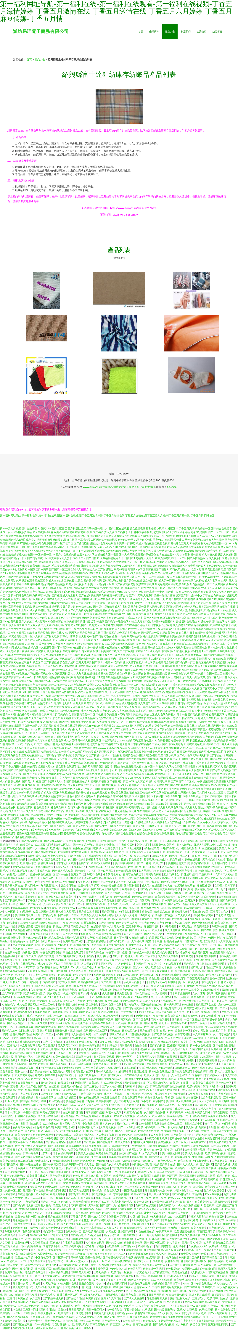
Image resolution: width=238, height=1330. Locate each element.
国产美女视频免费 (10, 1201)
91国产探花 (168, 848)
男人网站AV (32, 885)
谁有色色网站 (53, 1320)
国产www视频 (137, 729)
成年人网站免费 (90, 710)
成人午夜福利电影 (40, 870)
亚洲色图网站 (149, 777)
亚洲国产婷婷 (126, 1231)
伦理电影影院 (219, 863)
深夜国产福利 (152, 926)
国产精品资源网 (98, 1030)
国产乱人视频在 (67, 982)
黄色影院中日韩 (174, 1261)
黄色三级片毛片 (75, 628)
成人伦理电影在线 (162, 1223)
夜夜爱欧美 (188, 1197)
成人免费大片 (69, 1049)
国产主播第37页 (110, 744)
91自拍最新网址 (177, 565)
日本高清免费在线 (165, 1171)
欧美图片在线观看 (64, 532)
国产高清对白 (123, 1019)
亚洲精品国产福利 (25, 1049)
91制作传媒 (91, 647)
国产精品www (125, 1313)
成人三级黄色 (38, 1250)
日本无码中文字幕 (70, 1123)
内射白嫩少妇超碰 (58, 1272)
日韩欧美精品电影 (192, 1026)
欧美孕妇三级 (139, 1194)
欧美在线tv (190, 725)
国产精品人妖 (114, 1242)
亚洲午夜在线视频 (41, 874)
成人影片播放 (192, 907)
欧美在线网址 (83, 1305)
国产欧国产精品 (34, 1131)
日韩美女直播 (155, 647)
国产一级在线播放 (31, 1164)
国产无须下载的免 (115, 1316)
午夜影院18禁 (164, 1231)
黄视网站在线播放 (26, 632)
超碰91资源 (119, 647)
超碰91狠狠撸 (13, 1104)
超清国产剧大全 (185, 595)
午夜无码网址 (124, 1134)
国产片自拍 (44, 632)
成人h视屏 (182, 1324)
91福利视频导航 (71, 591)
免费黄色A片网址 (87, 554)
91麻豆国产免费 (27, 956)
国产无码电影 (181, 997)
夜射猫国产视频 (68, 989)
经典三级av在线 (88, 1041)
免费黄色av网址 (161, 725)
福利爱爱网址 (165, 677)
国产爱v (166, 881)
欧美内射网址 (211, 643)
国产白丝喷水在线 (47, 967)
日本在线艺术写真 (38, 1064)
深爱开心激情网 (79, 892)
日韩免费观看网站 (22, 1075)
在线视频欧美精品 (71, 1131)
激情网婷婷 (49, 759)
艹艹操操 (94, 587)
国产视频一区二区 (154, 1242)
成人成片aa (212, 878)
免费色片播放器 (57, 855)
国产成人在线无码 (187, 755)
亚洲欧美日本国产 (116, 848)
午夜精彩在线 (137, 1264)
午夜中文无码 (114, 1112)
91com (160, 707)
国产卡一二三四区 (35, 948)
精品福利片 (101, 1183)
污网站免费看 (163, 584)
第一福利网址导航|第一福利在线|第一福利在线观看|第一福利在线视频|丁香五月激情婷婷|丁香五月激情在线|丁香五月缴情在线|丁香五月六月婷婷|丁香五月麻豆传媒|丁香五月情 (102, 515)
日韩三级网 (71, 1015)
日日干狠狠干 (38, 1220)
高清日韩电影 (118, 759)
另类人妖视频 (111, 699)
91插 (112, 733)
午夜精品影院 (31, 1201)
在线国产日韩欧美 (129, 919)
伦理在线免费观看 (101, 948)
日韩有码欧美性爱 (15, 1320)
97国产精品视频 (55, 584)
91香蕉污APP (8, 729)
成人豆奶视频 (8, 889)
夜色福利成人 (137, 1138)
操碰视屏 (73, 573)
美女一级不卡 (95, 1253)
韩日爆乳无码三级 (56, 587)
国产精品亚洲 (51, 662)
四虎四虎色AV (67, 907)
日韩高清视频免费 (180, 1157)
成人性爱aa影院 (195, 569)
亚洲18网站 (178, 1305)
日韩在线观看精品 (157, 673)
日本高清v (100, 777)
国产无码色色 (43, 673)
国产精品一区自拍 (201, 703)
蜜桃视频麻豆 (142, 1179)
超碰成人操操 (73, 576)
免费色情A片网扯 (87, 677)
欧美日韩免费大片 (10, 1108)
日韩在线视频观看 (15, 855)
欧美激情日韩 (140, 680)
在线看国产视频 (128, 1153)
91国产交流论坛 (148, 1153)
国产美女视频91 (16, 1023)
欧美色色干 (21, 1242)
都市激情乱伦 (107, 1179)
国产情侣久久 (104, 1164)
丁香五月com (81, 1212)
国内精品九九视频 (210, 1302)
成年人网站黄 (201, 1030)
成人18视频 (71, 747)
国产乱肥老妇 (52, 718)
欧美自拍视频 (163, 1142)
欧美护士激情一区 (25, 1216)
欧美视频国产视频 (195, 1149)
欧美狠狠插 (93, 673)
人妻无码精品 (104, 547)
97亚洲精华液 (223, 535)
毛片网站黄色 (205, 792)
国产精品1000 (108, 710)
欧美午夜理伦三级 (35, 993)
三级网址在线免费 (187, 1119)
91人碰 (168, 885)
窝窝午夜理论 (106, 718)
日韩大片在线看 (190, 617)
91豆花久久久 (103, 967)
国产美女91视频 (31, 781)
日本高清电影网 (207, 606)
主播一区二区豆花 (212, 945)
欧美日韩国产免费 (53, 1019)
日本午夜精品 (96, 852)
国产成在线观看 (12, 725)
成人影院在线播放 (110, 561)
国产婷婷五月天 (61, 695)
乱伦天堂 (169, 762)
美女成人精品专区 (214, 1190)
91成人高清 (69, 993)
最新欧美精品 (149, 1104)
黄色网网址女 (151, 617)
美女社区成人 (152, 714)
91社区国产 (171, 528)
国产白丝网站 (106, 870)
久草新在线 (29, 1313)
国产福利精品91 (181, 1194)
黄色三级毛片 (101, 1279)
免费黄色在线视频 (133, 755)
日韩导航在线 (129, 1235)
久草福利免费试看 (117, 747)
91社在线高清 (52, 599)
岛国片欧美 (166, 1030)
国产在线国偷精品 (175, 1086)
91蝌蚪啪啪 (37, 1142)
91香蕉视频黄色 (97, 1038)
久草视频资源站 (25, 580)
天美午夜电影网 (75, 840)
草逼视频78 (17, 640)
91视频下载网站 (29, 922)
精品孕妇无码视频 (91, 654)
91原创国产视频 (52, 595)
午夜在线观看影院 (50, 952)
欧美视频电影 (146, 788)
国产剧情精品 (146, 535)
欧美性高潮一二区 (33, 1138)
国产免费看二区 (23, 688)
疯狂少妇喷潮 (99, 721)
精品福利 (73, 729)
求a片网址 (127, 610)
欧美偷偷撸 (82, 1157)
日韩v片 (187, 892)
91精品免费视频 (39, 1302)
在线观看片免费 (46, 1104)
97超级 (196, 1011)
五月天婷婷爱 (84, 662)
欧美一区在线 (43, 606)
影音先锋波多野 (173, 941)
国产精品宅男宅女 (223, 985)
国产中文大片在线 (126, 1011)
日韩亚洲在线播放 (79, 945)
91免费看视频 (163, 740)
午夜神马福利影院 (110, 985)
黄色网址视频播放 (26, 666)
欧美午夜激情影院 (175, 1093)
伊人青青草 (174, 1242)
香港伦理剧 (20, 614)
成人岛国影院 (129, 703)
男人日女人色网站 (90, 1294)
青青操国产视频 (95, 1112)
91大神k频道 (93, 1320)
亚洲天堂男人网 (55, 985)
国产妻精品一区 (203, 1104)
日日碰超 (86, 1287)
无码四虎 (32, 602)
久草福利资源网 (55, 625)
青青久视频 (123, 669)
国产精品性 (74, 528)
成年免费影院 (123, 1142)
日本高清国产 (48, 982)
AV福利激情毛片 (71, 773)
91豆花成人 (171, 707)
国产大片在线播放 (143, 1160)
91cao (185, 1283)
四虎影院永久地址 (23, 1328)
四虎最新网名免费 (206, 1004)
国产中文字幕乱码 (53, 1041)
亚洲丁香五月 (142, 1168)
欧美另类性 (159, 1116)
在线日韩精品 (13, 952)
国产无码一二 (44, 669)
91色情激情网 (19, 569)
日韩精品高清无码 (176, 1276)
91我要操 (207, 669)
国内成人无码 (198, 1238)
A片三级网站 (209, 651)
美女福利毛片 (95, 1316)
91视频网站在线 (131, 565)
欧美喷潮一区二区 (165, 773)
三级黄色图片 (146, 740)
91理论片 (35, 699)
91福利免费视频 (219, 785)
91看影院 (124, 911)
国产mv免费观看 (218, 1313)
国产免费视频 (23, 1157)
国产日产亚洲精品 (32, 599)
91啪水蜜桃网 (145, 770)
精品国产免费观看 (41, 647)
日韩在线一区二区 (67, 1294)
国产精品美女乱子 (68, 978)
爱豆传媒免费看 (22, 1038)
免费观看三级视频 (15, 1008)
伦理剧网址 (200, 1134)
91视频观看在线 (97, 930)
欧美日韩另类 (227, 1197)
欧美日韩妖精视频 (23, 915)
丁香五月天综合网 (197, 978)
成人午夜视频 (67, 666)
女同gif (37, 1127)
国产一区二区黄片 (180, 680)
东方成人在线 (73, 625)
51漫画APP (162, 684)
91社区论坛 (157, 658)
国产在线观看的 (179, 785)
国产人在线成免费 (66, 554)
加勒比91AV (67, 967)
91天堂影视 (74, 759)
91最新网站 (40, 1145)
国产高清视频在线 (135, 1082)
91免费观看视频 (136, 1183)
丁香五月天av (136, 762)
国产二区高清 (120, 729)
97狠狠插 (169, 721)
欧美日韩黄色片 (199, 729)
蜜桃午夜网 (119, 688)
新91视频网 (147, 587)
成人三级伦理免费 (164, 535)
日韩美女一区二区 (28, 1179)
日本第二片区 (198, 773)
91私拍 (62, 945)
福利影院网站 (110, 580)
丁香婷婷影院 (132, 1309)
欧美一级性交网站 (170, 1153)
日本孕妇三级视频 (78, 1194)
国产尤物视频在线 (136, 759)
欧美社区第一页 (84, 736)
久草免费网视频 (102, 1287)
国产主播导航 (229, 1000)
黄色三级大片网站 (120, 1324)
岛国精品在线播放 (118, 792)
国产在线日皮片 (20, 773)
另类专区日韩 (198, 1324)
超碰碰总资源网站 (172, 907)
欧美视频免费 (127, 1171)
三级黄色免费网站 (164, 844)
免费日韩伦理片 (160, 1023)
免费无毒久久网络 (60, 1071)
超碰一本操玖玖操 (89, 1045)
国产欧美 (42, 617)
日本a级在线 (196, 777)
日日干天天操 (157, 1294)
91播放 (159, 788)
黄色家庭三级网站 (145, 1313)
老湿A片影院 (147, 692)
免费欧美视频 (110, 684)
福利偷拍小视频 (155, 528)
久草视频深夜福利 (125, 718)
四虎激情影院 (84, 1313)
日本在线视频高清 (63, 1153)
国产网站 (84, 614)
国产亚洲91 (163, 922)
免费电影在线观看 (10, 610)
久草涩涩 (109, 643)
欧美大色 (157, 930)
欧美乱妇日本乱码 (166, 1078)
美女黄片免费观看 (10, 755)
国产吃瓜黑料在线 (143, 896)
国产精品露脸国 (90, 1026)
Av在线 (16, 1309)
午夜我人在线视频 (218, 1305)
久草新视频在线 (140, 669)
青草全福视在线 (99, 614)
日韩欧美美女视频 (217, 699)
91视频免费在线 (110, 773)
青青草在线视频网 (17, 1186)
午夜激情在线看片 (132, 1227)
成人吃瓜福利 (70, 595)
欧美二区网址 (142, 855)
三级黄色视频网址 (207, 721)
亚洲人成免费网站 (51, 535)
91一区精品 (132, 1290)
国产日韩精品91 (112, 565)
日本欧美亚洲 (69, 896)
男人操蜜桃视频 (156, 606)
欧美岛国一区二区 (128, 684)
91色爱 (147, 725)
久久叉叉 (97, 699)
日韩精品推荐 (183, 703)
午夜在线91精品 (199, 911)
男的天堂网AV (84, 636)
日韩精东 (96, 1190)
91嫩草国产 (148, 766)
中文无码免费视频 (168, 989)
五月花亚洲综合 (131, 632)
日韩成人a (122, 785)
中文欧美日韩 (119, 1264)
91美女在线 (164, 1209)
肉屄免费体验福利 (85, 1160)
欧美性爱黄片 (176, 1316)
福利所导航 (90, 762)
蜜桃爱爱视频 (162, 543)
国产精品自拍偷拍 (165, 692)
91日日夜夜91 (127, 558)
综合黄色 (15, 1276)
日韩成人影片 (67, 636)
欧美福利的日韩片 (181, 1082)
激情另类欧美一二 (82, 714)
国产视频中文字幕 (222, 959)
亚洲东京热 (174, 561)
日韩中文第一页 (153, 1149)
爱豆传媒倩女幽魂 (164, 595)
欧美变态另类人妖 (194, 1008)
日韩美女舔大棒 (200, 1145)
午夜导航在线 (102, 658)
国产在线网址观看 (121, 680)
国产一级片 (200, 1253)
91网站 (226, 1123)
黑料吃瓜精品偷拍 (206, 610)
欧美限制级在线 (149, 974)
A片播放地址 (226, 1264)
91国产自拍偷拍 (143, 539)
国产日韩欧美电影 (182, 580)
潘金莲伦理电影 (59, 1171)
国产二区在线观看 (118, 528)
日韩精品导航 (198, 1116)
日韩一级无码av (95, 1309)
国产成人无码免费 (28, 1305)
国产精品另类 (115, 781)
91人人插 (190, 1108)
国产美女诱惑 (223, 1164)
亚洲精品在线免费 (188, 1220)
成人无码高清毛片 (64, 658)
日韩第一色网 (143, 863)
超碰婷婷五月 (228, 878)
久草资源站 (96, 892)
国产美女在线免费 (226, 725)
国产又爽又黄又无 (35, 625)
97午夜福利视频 (185, 587)
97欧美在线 (29, 1108)
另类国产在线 (92, 669)
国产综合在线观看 (221, 528)
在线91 (42, 1216)
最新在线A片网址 (125, 643)
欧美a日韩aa (108, 1186)
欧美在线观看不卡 (132, 1097)
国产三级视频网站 (71, 1246)
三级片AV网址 (141, 967)
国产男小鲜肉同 (92, 580)
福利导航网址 (156, 1276)
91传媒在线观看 (101, 997)
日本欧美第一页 (181, 733)
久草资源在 (133, 688)
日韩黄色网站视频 (56, 1190)
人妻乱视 (226, 576)
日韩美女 (29, 978)
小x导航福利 (115, 755)
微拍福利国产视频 (108, 554)
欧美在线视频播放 (104, 736)
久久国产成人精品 (146, 654)
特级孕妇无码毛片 (123, 1305)
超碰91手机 (180, 1246)
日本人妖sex (107, 1123)
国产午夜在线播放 (201, 1283)
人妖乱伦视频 (108, 1127)
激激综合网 (29, 1104)
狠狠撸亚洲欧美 (51, 539)
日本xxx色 (34, 1008)
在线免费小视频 (45, 677)
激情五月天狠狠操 (210, 1052)
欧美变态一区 (202, 528)
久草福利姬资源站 (220, 1246)
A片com (50, 766)
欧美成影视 (96, 1082)
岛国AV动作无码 (204, 587)
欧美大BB (87, 606)
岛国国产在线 (136, 747)
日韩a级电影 (105, 729)
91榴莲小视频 (136, 591)
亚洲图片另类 (43, 1205)
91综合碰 (97, 725)
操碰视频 (57, 606)
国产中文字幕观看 (93, 1067)
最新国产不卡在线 (33, 1190)
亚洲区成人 (230, 751)
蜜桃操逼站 (75, 1142)
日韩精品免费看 (80, 1238)
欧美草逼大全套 (154, 1097)
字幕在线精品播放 (21, 695)
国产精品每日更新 (60, 1175)
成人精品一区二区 (35, 587)
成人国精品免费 (113, 1082)
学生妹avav (197, 654)
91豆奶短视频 (207, 848)
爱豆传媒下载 (8, 1194)
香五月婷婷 (200, 1313)
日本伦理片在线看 (31, 1246)
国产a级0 (98, 532)
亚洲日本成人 (15, 1149)
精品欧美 (163, 777)
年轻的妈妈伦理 (135, 1257)
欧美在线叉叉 (112, 1190)
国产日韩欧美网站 (115, 692)
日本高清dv (56, 1000)
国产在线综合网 (133, 1075)
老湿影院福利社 (61, 1324)
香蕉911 (158, 539)
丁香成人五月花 (134, 617)
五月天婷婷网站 (24, 1056)
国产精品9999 (117, 1038)
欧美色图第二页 (100, 1201)
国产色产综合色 (114, 892)
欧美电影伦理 (28, 863)
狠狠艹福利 (153, 1008)
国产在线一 (141, 576)
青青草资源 (187, 956)
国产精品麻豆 (147, 1090)
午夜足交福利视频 (157, 1138)
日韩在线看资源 (62, 1212)
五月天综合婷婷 (39, 1071)
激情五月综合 (208, 941)
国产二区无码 (161, 770)
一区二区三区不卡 (38, 1171)
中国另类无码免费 (203, 1157)
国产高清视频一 (59, 1064)
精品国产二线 (190, 1268)
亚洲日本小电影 (142, 1101)
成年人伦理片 (101, 759)
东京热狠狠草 (72, 621)
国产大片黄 (16, 1197)
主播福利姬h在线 (122, 640)
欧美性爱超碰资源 (75, 1008)
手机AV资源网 (229, 1011)
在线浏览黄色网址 (184, 885)
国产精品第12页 (185, 695)
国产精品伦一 (224, 1320)
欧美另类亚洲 (200, 952)
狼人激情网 (83, 766)
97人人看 (60, 781)
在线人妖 (30, 892)
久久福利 (162, 688)
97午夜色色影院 (16, 848)
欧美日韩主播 (21, 1101)
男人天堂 (218, 703)
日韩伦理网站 (124, 1026)
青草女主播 (196, 1138)
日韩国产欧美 (66, 1328)
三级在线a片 (83, 1060)
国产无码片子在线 (218, 1238)
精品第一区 (40, 1038)
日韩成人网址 (226, 982)
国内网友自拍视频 (73, 1320)
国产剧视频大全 (66, 1004)
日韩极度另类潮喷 (15, 933)
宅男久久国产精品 (33, 718)
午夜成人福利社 (198, 1216)
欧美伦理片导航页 (88, 885)
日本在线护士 (197, 632)
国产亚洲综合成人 (10, 985)
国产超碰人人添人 (43, 1223)
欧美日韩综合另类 (223, 840)
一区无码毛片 (219, 1183)
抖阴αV (202, 937)
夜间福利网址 (170, 1235)
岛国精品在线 (111, 859)
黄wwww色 (71, 561)
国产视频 (42, 788)
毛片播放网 (69, 1276)
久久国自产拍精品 (13, 617)
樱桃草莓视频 (146, 1060)
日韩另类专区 (208, 982)
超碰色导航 (186, 959)
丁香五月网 (227, 636)
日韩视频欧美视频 (140, 1034)
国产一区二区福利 (69, 547)
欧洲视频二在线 (206, 1090)
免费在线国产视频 (43, 911)
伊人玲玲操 (54, 1287)
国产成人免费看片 (139, 1279)
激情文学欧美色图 (104, 900)
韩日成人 (62, 729)
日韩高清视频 (157, 1238)
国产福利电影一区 (119, 941)
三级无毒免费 (57, 733)
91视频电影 (149, 561)
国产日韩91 (92, 558)
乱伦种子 (86, 528)
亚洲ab (25, 610)
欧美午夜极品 (13, 550)
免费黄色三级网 (87, 1052)
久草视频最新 (99, 1157)
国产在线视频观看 (18, 1316)
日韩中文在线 (22, 584)
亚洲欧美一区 (9, 1209)
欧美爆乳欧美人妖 (207, 1197)
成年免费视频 (26, 796)
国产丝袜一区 (194, 576)
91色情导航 (190, 1000)
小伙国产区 (140, 963)
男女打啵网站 (131, 1004)
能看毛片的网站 (19, 941)
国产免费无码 (228, 900)
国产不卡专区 (129, 1119)
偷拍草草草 (157, 721)
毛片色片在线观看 (152, 1093)
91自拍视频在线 (145, 1231)
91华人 (222, 591)
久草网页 (189, 673)
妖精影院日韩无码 (103, 1019)
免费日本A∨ (42, 1160)
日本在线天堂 (185, 866)
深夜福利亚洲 (21, 747)
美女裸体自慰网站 (225, 1104)
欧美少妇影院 (8, 1160)
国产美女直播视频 (89, 911)
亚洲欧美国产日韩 (75, 792)
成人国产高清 (124, 1179)
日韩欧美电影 (15, 892)
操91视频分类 (79, 852)
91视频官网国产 (180, 669)
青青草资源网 (51, 1246)
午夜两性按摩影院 (157, 1064)
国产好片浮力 (155, 614)
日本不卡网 (120, 937)
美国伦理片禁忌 (9, 904)
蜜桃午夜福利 (191, 1097)
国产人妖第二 (26, 621)
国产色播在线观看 (203, 922)
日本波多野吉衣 (137, 673)
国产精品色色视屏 (18, 591)
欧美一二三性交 (190, 989)
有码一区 (149, 1078)
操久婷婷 (43, 628)
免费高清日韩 (126, 1205)
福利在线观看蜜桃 (171, 974)
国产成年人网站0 (54, 840)
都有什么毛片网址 (124, 1238)
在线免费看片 (168, 714)
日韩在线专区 (144, 1171)
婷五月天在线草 (52, 1090)
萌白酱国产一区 (31, 554)
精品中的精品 (38, 584)
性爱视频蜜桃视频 (185, 1231)
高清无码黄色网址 (81, 1064)
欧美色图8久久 (115, 1250)
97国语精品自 (145, 1246)
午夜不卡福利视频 (116, 952)
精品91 (34, 1227)
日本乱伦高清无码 (10, 777)
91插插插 (35, 714)
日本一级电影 (176, 673)
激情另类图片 (81, 599)
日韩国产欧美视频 (25, 1116)
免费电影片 (91, 628)
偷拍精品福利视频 (58, 1279)
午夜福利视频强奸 (224, 1250)
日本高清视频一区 (101, 1194)
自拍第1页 (125, 1101)
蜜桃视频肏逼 (46, 863)
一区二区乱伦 (227, 933)
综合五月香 (41, 580)
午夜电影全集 (120, 595)
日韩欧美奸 (156, 1086)
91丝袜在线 (83, 733)
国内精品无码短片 (54, 576)
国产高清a (89, 1142)
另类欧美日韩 (60, 1011)
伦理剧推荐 (219, 710)
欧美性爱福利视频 (149, 1123)
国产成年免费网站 (78, 610)
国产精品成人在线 (182, 614)
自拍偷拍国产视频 (162, 915)
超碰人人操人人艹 (88, 1104)
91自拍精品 (8, 1004)
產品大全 (170, 31)
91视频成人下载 (25, 673)
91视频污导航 (51, 721)
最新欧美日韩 (229, 989)
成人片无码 (70, 740)
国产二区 (141, 1276)
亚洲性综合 (200, 1290)
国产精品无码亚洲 (158, 680)
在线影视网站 (28, 963)
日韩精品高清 (108, 673)
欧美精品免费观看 (43, 1134)
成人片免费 (192, 688)
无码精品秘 (209, 859)
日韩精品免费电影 (54, 937)
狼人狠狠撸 (14, 1138)
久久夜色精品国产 (166, 1160)
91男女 (79, 580)
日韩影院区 (67, 1305)
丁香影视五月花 (23, 703)
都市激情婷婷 (151, 621)
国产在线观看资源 (125, 584)
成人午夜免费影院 (168, 956)
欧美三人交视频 (84, 1153)
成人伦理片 (57, 1168)
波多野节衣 (90, 878)
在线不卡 (117, 956)
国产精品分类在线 (165, 587)
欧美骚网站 (206, 744)
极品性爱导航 (62, 602)
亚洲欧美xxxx (113, 974)
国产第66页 (77, 669)
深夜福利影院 (48, 1309)
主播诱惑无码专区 (127, 788)
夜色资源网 (111, 1000)
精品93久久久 (166, 654)
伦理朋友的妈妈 (201, 677)
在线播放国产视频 (198, 1183)
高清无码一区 (200, 1171)
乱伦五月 (27, 733)
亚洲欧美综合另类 (142, 1220)
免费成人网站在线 (45, 1075)
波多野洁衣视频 (145, 584)
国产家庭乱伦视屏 (184, 1060)
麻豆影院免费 (43, 762)
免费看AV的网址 (118, 1216)
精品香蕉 (116, 610)
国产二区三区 (59, 528)
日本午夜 (108, 1131)
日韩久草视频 (26, 1026)
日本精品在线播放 (141, 744)
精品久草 (66, 889)
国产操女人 (59, 643)
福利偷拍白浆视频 (210, 948)
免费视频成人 (53, 1276)
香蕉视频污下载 (9, 1253)
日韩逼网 (43, 561)
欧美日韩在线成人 (37, 1175)
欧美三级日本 (91, 703)
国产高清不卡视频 (13, 606)
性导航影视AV (116, 614)
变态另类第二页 (191, 945)
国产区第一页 (61, 1257)
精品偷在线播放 (143, 878)
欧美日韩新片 (223, 922)
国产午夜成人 (37, 591)
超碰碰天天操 (143, 558)
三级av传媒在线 (121, 1261)
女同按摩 (35, 1283)
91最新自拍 (31, 643)
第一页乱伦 (163, 1075)
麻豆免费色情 (111, 1015)
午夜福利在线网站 (216, 621)
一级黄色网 (121, 621)
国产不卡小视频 (101, 662)
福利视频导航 (122, 1220)
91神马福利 (169, 866)
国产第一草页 (124, 1056)
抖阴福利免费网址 (208, 900)
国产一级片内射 (141, 547)
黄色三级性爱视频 (136, 978)
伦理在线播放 (88, 547)
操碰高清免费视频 (101, 595)
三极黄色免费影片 (106, 844)
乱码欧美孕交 (168, 632)
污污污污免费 (61, 703)
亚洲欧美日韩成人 (221, 1049)
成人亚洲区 (121, 628)
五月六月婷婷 (226, 1064)
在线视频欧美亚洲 (63, 1268)
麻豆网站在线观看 (18, 662)
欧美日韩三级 (168, 1186)
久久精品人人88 (198, 1246)
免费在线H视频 (72, 1067)
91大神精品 (23, 565)
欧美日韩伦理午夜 (117, 777)
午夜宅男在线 (70, 651)
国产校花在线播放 (196, 1261)
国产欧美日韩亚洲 (111, 982)
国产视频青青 (105, 1142)
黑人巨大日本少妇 (181, 1313)
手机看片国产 (225, 1119)
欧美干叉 (184, 1131)
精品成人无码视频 (98, 751)
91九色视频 (204, 561)
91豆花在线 (224, 844)
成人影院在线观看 (169, 945)
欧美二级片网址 (79, 751)
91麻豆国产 (207, 1056)
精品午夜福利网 (180, 740)
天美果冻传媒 (128, 654)
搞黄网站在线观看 (65, 677)
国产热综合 (188, 628)
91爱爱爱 (5, 989)
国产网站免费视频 (46, 852)
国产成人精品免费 (63, 870)
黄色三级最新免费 (130, 766)
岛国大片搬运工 (67, 1097)
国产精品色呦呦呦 (113, 1257)
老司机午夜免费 (178, 1138)
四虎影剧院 (219, 1294)
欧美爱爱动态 (104, 1138)
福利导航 (196, 651)
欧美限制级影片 (115, 852)
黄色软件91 (45, 643)
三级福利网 (206, 1164)
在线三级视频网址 (101, 1220)
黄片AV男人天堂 (196, 1305)
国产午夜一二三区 (69, 915)
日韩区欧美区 (151, 1000)
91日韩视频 (179, 878)
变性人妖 (109, 532)
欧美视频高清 (8, 1235)
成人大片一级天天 (42, 736)
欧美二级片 (160, 1197)
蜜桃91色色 (193, 666)
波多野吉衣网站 (21, 1127)
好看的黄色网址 (112, 874)
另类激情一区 (91, 1186)
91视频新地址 (106, 770)
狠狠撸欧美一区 (177, 982)
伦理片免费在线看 (114, 945)
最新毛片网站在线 (33, 959)
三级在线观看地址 (56, 859)
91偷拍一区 (40, 997)
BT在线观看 (90, 855)
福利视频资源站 (23, 532)
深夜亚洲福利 (205, 885)
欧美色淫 (148, 550)
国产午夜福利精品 (23, 1268)
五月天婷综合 (171, 874)
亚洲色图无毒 (195, 878)
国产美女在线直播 (49, 1086)
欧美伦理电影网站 (77, 587)
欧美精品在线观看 (58, 900)
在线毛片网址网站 (35, 1015)
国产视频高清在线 (99, 610)
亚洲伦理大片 (108, 963)
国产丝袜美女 (44, 573)
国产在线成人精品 (90, 1015)
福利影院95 (210, 1064)
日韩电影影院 (71, 1287)
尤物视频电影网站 (41, 1060)
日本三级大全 (148, 688)
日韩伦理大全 (180, 911)
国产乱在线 (174, 1026)
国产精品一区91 (98, 755)
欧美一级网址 (104, 1223)
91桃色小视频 (72, 788)
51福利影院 (121, 762)
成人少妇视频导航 (40, 610)
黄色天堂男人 (226, 580)
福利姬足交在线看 (212, 680)
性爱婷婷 (11, 651)
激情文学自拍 (210, 855)
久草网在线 (221, 584)
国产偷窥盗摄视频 (84, 543)
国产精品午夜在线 (194, 963)
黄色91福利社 (148, 781)
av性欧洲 (161, 1227)
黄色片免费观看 (118, 930)
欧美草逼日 (93, 840)
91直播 (232, 621)
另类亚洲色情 (182, 573)
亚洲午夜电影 (209, 933)
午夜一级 (158, 1015)
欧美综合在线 (174, 985)
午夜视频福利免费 (51, 785)
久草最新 (129, 1302)
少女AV (100, 1283)
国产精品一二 (186, 1212)
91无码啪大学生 (210, 989)
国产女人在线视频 (112, 1086)
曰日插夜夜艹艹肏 (28, 1082)
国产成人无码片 (220, 1145)
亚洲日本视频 (153, 625)
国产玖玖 (13, 770)
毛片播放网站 (183, 952)
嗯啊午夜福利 (76, 1302)
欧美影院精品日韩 (43, 1052)
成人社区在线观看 (162, 1279)
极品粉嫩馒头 (191, 1015)
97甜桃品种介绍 (20, 714)
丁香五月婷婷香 (70, 963)
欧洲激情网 (34, 1019)
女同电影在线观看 (166, 792)
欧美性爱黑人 (89, 915)
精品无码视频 (218, 1171)
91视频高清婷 (175, 1112)
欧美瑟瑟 (28, 919)
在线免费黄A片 (170, 554)
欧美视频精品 (193, 1316)
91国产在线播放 (109, 707)
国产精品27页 (194, 1064)
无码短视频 (138, 941)
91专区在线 (85, 651)
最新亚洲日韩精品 (158, 636)
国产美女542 (129, 959)
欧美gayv (5, 569)
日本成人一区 (79, 930)
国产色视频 (99, 714)
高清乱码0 (30, 617)
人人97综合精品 (15, 669)
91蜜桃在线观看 (19, 1250)
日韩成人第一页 (162, 580)
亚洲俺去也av (147, 1011)
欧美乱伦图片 (200, 1279)
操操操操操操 (26, 1097)
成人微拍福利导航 (54, 792)
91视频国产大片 (118, 1145)
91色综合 (47, 881)
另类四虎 (162, 561)
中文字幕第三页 (101, 602)
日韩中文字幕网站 (18, 1142)
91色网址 (84, 1264)
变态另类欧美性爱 (86, 1179)
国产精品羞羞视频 (88, 907)
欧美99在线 (125, 855)
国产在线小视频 (147, 707)
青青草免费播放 (95, 952)
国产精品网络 (59, 770)
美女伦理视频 (137, 528)
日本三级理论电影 (155, 1190)
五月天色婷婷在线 (220, 904)
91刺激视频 (44, 777)
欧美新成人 (84, 881)
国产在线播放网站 (134, 625)
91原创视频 (150, 755)
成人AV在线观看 (178, 777)
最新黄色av (28, 762)
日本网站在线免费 (21, 595)
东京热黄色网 (121, 1194)
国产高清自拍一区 (27, 729)
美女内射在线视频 (178, 1227)
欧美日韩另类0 (209, 591)
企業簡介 (154, 31)
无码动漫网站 (79, 1205)
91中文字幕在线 (203, 595)
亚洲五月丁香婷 (198, 1276)
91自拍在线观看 (122, 547)
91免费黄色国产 (149, 1186)
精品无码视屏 (20, 870)
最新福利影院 (69, 718)
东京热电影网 (28, 1045)
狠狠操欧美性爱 (55, 654)
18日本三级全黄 (154, 762)
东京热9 (52, 989)
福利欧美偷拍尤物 (152, 1004)
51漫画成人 (171, 640)
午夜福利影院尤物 (15, 1019)
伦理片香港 (97, 766)
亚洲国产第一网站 (29, 680)
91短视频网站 (192, 744)
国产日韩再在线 (14, 885)
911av (8, 1101)
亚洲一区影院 (84, 1328)
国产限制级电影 (57, 948)
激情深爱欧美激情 (159, 669)
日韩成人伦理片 (105, 1071)
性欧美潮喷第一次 (178, 1116)
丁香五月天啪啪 (37, 900)
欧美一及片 (36, 759)
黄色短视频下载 (172, 963)
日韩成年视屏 (189, 874)
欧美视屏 (82, 1030)
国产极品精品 (157, 1045)
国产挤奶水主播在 (111, 1104)
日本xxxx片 (130, 1067)
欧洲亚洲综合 (107, 915)
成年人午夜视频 (113, 1093)
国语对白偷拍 (61, 874)
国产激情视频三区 (10, 721)
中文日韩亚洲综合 (60, 1023)
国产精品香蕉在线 (133, 1008)
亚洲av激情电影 (85, 658)
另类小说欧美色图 (78, 948)
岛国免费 (30, 669)
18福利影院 (95, 1171)
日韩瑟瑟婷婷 (164, 1060)
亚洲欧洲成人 (73, 569)
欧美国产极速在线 (101, 1212)
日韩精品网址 (115, 1302)
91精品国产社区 (188, 718)
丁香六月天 (106, 896)
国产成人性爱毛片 (140, 930)
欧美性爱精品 (157, 978)
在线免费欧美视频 (193, 547)
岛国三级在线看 (206, 1175)
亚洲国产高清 (77, 1253)
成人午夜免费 (112, 959)
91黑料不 (203, 755)
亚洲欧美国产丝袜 (49, 889)
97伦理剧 (230, 1149)
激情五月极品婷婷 (127, 535)
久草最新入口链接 (41, 1316)
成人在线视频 (66, 1179)
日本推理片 (32, 692)
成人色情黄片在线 (149, 628)
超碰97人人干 (64, 866)
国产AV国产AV (205, 535)
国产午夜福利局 (14, 948)
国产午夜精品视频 (167, 959)
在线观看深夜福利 (15, 971)
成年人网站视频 (146, 733)
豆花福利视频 (180, 699)
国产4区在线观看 (22, 1324)
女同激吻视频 (46, 602)
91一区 (15, 744)
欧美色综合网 (125, 539)
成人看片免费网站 (101, 1175)
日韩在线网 (166, 651)
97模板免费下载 (129, 1041)
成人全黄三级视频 (126, 881)
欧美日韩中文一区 (137, 602)
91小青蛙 (20, 1064)
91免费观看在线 (39, 1242)
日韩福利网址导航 (167, 718)
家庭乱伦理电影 (199, 573)
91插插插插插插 (224, 1157)
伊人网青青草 (16, 625)
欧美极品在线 (162, 911)
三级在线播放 (132, 1093)
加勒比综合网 (30, 982)
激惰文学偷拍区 (59, 892)
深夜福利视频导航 (88, 1276)
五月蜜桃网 (7, 1064)
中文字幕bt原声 (221, 688)
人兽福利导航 (37, 747)
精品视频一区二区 (155, 1127)
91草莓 (200, 766)
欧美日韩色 (110, 1090)
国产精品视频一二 (15, 900)
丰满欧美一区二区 (17, 1261)
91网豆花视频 (173, 599)
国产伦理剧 (52, 710)
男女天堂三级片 (46, 1045)
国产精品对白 (216, 1261)
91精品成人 (108, 1026)
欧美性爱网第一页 (106, 1101)
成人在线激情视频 (188, 1205)
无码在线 (115, 1030)
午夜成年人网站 (165, 766)
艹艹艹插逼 (20, 654)
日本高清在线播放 (173, 900)
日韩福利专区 (64, 755)
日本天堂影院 (172, 1004)
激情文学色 (93, 744)
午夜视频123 (18, 692)
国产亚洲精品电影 (15, 1171)
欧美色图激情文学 (176, 863)
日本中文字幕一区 (62, 777)
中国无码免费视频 (132, 1190)
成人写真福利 (195, 643)
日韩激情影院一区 (188, 1052)
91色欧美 (47, 1127)
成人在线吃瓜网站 (110, 703)
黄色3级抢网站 (199, 532)
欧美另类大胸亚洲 (61, 848)
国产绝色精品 (72, 654)
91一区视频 (12, 911)
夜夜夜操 (220, 993)
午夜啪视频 (129, 770)
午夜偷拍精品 (220, 926)
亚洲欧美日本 (144, 1015)
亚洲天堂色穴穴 (219, 911)
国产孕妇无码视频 (220, 770)
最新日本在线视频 (105, 785)
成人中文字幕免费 (126, 733)
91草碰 (170, 610)
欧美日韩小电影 (133, 1242)
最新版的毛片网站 (48, 1119)
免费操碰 (157, 1283)
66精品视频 (60, 680)
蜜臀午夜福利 (101, 1064)
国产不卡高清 (60, 647)
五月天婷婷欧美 (72, 606)
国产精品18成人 (73, 904)
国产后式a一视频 (178, 904)
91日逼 (119, 770)
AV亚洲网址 (72, 632)
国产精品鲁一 (71, 1093)
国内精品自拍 (131, 907)
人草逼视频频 (152, 852)
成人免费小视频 (160, 1134)
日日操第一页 (157, 599)
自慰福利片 (185, 1186)
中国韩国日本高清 (38, 569)
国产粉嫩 (151, 729)
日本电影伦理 (94, 695)
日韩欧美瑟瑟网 (21, 997)
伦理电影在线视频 (51, 1067)
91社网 (148, 662)
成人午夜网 (211, 580)
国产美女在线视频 (194, 974)
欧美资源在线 (81, 1175)
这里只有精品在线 (35, 1238)
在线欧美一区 (73, 1231)
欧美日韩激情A (14, 967)
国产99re (46, 1153)
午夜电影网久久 (26, 573)
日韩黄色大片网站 (66, 911)
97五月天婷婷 (152, 651)
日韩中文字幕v (135, 945)
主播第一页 (213, 636)
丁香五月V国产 (147, 699)
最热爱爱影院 (125, 993)
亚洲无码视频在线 (118, 666)
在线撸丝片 (158, 610)
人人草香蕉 (66, 599)
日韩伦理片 (135, 725)
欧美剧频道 (185, 1160)
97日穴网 (8, 647)
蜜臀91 (67, 1183)
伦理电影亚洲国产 (79, 617)
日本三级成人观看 (164, 695)
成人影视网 (77, 1034)
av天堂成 (70, 1019)
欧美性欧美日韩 (98, 1145)
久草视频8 (223, 651)
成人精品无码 (198, 1272)
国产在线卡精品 (74, 1298)
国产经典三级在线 (90, 632)
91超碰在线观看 (191, 859)
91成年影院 (166, 1067)
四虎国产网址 (31, 1309)
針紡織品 (107, 486)
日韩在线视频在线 (28, 1067)
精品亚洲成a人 (198, 740)
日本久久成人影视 (81, 900)
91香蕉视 (194, 543)
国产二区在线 (141, 1019)
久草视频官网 (38, 989)
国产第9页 (206, 688)
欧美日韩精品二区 (165, 1052)
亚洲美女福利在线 (72, 1086)
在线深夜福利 (154, 1257)
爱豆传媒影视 (93, 1257)
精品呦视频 (228, 773)
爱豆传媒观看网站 (62, 565)
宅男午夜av (67, 1119)
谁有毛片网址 (213, 1123)
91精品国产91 (167, 621)
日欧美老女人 (79, 1171)
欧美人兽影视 (58, 1194)
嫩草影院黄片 (94, 1090)
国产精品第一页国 (184, 662)
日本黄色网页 (101, 1268)
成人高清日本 (190, 840)
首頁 (140, 31)
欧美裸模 (16, 554)
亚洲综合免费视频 (37, 1000)
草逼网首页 (95, 565)
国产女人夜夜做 (128, 707)
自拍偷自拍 (141, 1045)
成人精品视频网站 (27, 1004)
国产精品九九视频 (177, 1238)
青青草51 (70, 733)
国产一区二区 (216, 532)
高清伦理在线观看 (73, 952)
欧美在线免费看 (219, 625)
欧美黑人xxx (213, 974)
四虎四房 (198, 751)
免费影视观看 (204, 599)
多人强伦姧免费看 (196, 1127)
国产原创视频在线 (159, 576)
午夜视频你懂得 (21, 930)
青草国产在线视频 (110, 550)
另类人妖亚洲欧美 (46, 1328)
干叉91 (53, 1038)
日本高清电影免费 (158, 1183)
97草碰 (133, 1123)
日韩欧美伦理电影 (48, 1049)
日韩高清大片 (203, 1212)
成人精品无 (26, 744)
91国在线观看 (16, 643)
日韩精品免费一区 (48, 878)
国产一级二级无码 (31, 904)
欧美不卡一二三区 (43, 1034)
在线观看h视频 (83, 532)
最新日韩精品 (54, 591)
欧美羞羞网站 (36, 859)
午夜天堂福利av (47, 1313)
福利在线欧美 (152, 848)
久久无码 (46, 770)
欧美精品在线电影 (88, 1004)
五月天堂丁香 (59, 762)
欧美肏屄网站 (202, 959)
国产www (87, 759)
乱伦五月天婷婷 (47, 725)
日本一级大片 (8, 528)
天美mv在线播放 (160, 1019)
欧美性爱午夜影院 (218, 1116)
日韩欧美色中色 (132, 1078)
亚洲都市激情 (43, 926)
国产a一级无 (17, 1000)
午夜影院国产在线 (220, 733)
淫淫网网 (167, 625)
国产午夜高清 (110, 695)
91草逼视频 (17, 785)
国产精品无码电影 (103, 1060)
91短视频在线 (162, 785)
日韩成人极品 (160, 855)
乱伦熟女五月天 (180, 543)
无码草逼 (212, 852)
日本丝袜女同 (20, 1283)
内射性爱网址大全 (64, 736)
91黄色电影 (15, 636)
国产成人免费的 (97, 1216)
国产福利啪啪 (101, 606)
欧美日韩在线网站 (123, 863)
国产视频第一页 (207, 1264)
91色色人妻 (135, 621)
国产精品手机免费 (53, 1298)
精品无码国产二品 (18, 759)
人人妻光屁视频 (105, 1134)
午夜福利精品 (20, 1302)
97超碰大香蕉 (28, 543)
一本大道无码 (147, 922)
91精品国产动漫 (199, 1049)
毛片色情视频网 (31, 1231)
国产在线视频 (149, 677)
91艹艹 (210, 584)
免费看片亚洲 (30, 952)
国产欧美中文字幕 (86, 870)
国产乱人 (71, 643)
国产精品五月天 (36, 654)
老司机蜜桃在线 (15, 587)
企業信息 (201, 31)
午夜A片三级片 (111, 654)
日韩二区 (23, 1235)
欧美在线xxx (176, 1064)
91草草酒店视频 (161, 558)
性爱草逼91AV (92, 684)
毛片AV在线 (133, 948)
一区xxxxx (228, 543)
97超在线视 (17, 751)
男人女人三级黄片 (225, 1071)
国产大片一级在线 (38, 848)
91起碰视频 (184, 1171)
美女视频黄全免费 (163, 662)
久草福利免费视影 (120, 796)
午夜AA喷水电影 (177, 1190)
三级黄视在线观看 (199, 1294)
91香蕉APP (44, 528)
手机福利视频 (169, 1131)
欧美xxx (62, 1309)
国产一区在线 (126, 1127)
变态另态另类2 (217, 729)
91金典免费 (76, 703)
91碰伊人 (218, 866)
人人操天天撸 (153, 892)
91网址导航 (185, 926)
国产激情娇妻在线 (46, 1026)
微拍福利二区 (55, 1015)
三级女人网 (84, 1019)
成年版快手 (169, 751)
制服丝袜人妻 (27, 1030)
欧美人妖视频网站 (87, 718)
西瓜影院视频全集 (199, 770)
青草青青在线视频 (178, 1179)
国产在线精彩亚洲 (69, 1026)
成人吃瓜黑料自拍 (126, 1060)
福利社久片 (21, 1071)
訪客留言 (217, 31)
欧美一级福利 (142, 1201)
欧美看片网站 (186, 1078)
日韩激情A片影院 (22, 1011)
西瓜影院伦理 (163, 1246)
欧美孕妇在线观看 (203, 1082)
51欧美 (89, 584)
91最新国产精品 (105, 621)
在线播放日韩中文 (101, 926)
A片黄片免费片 (199, 904)
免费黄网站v (192, 933)
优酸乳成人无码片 (219, 1078)
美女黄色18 (125, 695)
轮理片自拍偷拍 (198, 699)
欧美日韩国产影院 (154, 1026)
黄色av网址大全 (211, 576)
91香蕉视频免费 (39, 1168)
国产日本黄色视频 (165, 1220)
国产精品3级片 (16, 539)
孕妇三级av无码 (116, 714)
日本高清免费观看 (104, 1056)
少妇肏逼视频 (90, 1123)
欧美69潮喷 (120, 569)
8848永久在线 (151, 866)
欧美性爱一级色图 (191, 1041)
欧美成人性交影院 (193, 1153)
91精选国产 (36, 662)
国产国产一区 (57, 569)
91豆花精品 (55, 1101)
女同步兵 (187, 1104)
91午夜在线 (126, 773)
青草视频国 (209, 1287)
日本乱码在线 (110, 1045)
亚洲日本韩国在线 (58, 1238)
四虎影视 (30, 606)
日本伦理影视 (42, 1324)
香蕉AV (138, 1026)
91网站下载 (50, 1283)
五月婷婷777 (189, 1242)
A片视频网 (206, 666)
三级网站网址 (138, 1145)
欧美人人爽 (73, 1290)
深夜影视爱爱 (26, 926)
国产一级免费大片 (91, 625)
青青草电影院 (215, 1149)
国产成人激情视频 (185, 610)
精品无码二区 (112, 1235)
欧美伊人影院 (116, 617)
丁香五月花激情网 (180, 684)
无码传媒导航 (78, 695)
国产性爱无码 (223, 971)
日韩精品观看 (88, 621)
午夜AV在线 (94, 874)
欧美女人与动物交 (213, 539)
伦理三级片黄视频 (195, 852)
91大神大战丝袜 (95, 1302)
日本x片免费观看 (38, 1023)
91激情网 (23, 1060)
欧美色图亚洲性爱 (188, 896)
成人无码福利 (38, 1287)
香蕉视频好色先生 (154, 859)
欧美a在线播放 (167, 1212)
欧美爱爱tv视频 (200, 684)
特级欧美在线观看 (181, 584)
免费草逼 (213, 1179)
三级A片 (157, 744)
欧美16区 (142, 1302)
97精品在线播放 (179, 1145)
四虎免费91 (36, 576)
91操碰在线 (67, 539)
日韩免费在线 (49, 1082)
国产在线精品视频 (164, 1324)
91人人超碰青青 (153, 747)
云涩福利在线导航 (186, 621)
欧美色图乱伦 (180, 1272)
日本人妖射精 (182, 654)
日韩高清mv (191, 941)
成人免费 (181, 666)
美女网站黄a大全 (97, 1008)
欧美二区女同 (80, 755)
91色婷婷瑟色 (55, 621)
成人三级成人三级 (121, 599)
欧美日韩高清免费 (224, 718)
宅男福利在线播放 (31, 721)
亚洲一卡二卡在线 (149, 881)
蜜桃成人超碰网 (84, 796)
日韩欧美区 (77, 1257)
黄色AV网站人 (131, 781)
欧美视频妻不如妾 (74, 1101)
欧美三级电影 (139, 751)
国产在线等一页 (158, 1157)
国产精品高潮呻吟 (32, 840)
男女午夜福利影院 (120, 751)
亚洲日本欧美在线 (18, 1298)
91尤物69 (169, 647)
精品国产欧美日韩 (91, 1108)
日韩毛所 (119, 948)
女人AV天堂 (212, 1026)
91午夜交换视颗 (95, 1242)
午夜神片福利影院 (38, 933)
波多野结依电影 (163, 550)
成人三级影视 (148, 956)
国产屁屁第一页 (58, 684)
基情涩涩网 (158, 640)
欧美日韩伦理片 (14, 1238)
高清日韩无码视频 (56, 640)
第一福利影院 (115, 1309)
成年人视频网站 (133, 1108)
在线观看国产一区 (171, 1000)
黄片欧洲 (227, 974)
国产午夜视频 (107, 1052)
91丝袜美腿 (135, 848)
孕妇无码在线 (75, 770)
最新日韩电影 (223, 1223)
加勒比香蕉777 (50, 885)
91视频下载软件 (88, 896)
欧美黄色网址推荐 (140, 1283)
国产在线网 (98, 889)
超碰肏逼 (198, 1186)
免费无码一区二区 (53, 1078)
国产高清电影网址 (139, 658)
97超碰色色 (95, 1235)
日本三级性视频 (138, 1071)
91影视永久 (133, 1175)
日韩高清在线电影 (172, 852)
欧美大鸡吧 (85, 747)
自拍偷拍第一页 (200, 997)
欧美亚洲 (23, 1168)
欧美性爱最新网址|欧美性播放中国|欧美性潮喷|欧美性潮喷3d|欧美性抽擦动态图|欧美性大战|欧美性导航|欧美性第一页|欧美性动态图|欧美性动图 (138, 803)
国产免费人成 (183, 915)
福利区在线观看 (82, 848)
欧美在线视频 (177, 636)
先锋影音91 (173, 937)
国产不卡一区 (36, 1320)
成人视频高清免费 (218, 695)
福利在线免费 (176, 1127)
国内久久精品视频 (116, 971)
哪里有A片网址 (187, 707)
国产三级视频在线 (76, 781)
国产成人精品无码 (144, 1209)
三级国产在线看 (217, 1253)
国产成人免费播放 (134, 1298)
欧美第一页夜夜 (126, 543)
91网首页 (153, 1250)
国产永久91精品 (32, 937)
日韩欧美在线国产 (129, 587)
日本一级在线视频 (136, 614)
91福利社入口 (86, 1138)
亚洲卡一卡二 (35, 707)
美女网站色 (54, 993)
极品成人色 (81, 692)
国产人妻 (70, 1197)
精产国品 (202, 707)
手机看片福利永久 (134, 982)
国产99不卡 (47, 680)
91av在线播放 (76, 647)
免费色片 (217, 870)
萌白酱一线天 (30, 725)
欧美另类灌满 (199, 1227)
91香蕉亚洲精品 (61, 673)
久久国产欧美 (76, 859)
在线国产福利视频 (90, 1209)
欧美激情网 (168, 870)
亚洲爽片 (12, 1045)
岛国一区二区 (214, 673)
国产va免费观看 (9, 621)
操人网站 (173, 1253)
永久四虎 (112, 904)
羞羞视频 (194, 919)
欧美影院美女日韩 (111, 907)
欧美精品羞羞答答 (165, 896)
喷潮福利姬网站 (173, 1149)
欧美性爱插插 (213, 569)
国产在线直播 (19, 707)
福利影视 (179, 1201)
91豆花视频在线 (139, 1216)
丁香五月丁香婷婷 (204, 762)
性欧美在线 (113, 1246)
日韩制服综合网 (125, 1052)
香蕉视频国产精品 (218, 707)
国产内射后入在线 (215, 747)
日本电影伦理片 (217, 647)
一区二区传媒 (48, 1004)
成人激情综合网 (57, 1220)
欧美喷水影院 (89, 591)
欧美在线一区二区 (101, 1238)
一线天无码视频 (122, 967)
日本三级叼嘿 (43, 1268)
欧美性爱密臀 (83, 721)
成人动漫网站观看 (105, 543)
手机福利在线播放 (123, 1212)
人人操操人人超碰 (127, 915)
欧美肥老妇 (177, 725)
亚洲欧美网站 (203, 866)
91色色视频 (106, 1116)
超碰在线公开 (139, 736)
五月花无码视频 (12, 684)
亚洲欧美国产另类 (190, 788)
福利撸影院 (182, 602)
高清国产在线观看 (167, 1090)
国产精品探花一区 (78, 680)
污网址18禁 (163, 781)
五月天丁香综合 (208, 1101)
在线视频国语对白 (63, 1157)
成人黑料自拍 (96, 692)
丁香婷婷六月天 (213, 1075)
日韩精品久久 (130, 1030)
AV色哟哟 (116, 662)
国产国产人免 (108, 1205)
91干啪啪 (95, 788)
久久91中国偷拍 (133, 933)
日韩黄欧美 (211, 1038)
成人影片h (41, 621)
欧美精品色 (61, 1253)
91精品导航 (173, 859)
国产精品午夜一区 (37, 558)
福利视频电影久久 (42, 703)
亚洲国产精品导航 (132, 550)
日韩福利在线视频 (31, 1123)
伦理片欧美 (224, 1175)
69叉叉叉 (89, 785)
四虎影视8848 (225, 1231)
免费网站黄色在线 (175, 658)
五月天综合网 (81, 1201)
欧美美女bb (223, 848)
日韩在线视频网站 (48, 896)
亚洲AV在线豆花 (213, 751)
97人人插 (163, 1313)
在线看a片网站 (191, 930)
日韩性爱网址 (230, 677)
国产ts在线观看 (200, 733)
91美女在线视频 (74, 584)
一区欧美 (219, 907)
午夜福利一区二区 (66, 1052)
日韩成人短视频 (64, 1223)
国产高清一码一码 (209, 1000)
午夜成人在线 (39, 1101)
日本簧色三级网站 (14, 1175)
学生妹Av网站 (33, 535)
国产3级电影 (141, 1134)
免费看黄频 (97, 1149)
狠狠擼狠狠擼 (56, 788)
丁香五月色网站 (181, 532)
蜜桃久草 (83, 863)
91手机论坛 (90, 770)
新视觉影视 (180, 643)
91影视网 (64, 550)
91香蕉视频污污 (54, 1138)
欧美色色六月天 (49, 550)
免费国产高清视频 (185, 766)
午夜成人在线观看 (190, 1235)
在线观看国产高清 (114, 978)
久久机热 (199, 580)
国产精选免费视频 (191, 736)
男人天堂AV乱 (84, 967)
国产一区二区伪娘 (53, 1197)
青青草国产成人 (197, 565)
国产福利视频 (132, 885)
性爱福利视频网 (150, 907)
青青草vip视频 (76, 959)
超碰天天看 (132, 956)
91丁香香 (45, 1212)
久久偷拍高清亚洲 (196, 658)
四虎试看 (69, 580)
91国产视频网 (76, 684)
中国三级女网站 (134, 892)
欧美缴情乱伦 (158, 1316)
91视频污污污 (123, 736)
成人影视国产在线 (183, 625)
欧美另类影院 (145, 1052)
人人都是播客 (179, 1075)
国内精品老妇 (78, 1235)
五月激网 (190, 900)
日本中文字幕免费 (197, 1201)
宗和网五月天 (75, 640)
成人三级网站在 (103, 640)
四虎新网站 (125, 1209)
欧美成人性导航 (24, 1257)
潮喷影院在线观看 (100, 1023)
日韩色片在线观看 (180, 971)
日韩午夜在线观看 (153, 1038)
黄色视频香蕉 (20, 1220)
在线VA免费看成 (35, 1264)
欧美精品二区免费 (189, 1257)
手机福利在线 (173, 1097)
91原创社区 (152, 666)
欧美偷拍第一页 (132, 1320)
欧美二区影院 (63, 844)
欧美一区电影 (104, 1197)
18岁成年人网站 (223, 874)
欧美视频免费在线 (35, 1183)
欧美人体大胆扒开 (157, 1264)
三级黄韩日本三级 (65, 1030)
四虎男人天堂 (41, 974)
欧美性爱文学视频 (162, 967)
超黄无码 (132, 740)
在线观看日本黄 (9, 680)
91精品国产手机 (207, 1108)
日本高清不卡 (208, 1220)
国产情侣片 (47, 781)
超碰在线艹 (182, 632)
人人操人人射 (112, 1227)
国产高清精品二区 (85, 539)
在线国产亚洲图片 (65, 881)
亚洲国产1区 (78, 874)
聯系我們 (186, 31)
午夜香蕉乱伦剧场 (86, 1116)
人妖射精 (228, 554)
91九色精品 (196, 1075)
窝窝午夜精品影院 (211, 1097)
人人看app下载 (90, 963)
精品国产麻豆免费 (171, 1250)
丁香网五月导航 (206, 1231)
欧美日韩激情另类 (65, 1127)
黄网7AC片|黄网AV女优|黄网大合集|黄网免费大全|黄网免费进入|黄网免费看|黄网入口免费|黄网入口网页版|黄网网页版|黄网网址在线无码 (83, 829)
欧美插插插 (92, 1298)
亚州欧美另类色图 (93, 1231)
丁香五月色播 (188, 1090)
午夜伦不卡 (76, 550)
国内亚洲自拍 (159, 904)
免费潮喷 (37, 595)
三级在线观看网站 (56, 1149)
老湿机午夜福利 (44, 919)
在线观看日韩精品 (220, 952)
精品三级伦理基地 (76, 1168)
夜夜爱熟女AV (8, 1305)
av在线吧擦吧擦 (215, 963)
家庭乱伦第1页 (50, 1305)
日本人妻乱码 (86, 1197)
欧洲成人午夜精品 (119, 606)
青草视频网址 (160, 971)
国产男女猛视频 (166, 729)
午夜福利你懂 (175, 1302)
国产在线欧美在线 (203, 1067)
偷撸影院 (204, 870)
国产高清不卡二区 (181, 781)
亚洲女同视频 (45, 1030)
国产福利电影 (51, 636)
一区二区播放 (192, 1019)
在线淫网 (188, 889)
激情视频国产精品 (156, 569)
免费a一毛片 (119, 636)
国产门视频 (148, 948)
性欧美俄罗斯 (104, 937)
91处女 (4, 625)
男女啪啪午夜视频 (227, 606)
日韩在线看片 (15, 1131)
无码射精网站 (173, 606)
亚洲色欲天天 (8, 561)
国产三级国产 (114, 651)
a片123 (228, 703)
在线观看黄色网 (226, 777)
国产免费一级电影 (94, 1246)
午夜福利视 (155, 963)
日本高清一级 (206, 1320)
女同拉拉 (111, 1231)
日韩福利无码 (185, 751)
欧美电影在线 (86, 688)
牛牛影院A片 (183, 692)
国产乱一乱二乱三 (136, 647)
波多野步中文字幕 (146, 718)
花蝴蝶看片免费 (172, 539)
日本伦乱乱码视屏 (66, 863)
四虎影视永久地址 (109, 1119)
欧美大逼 (51, 907)
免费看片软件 (30, 1294)
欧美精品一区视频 (122, 1272)
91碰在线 (5, 554)
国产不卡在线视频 (126, 1131)
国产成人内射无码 (105, 535)
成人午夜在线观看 (42, 532)
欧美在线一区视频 (204, 892)
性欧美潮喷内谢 (204, 1071)
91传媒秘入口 (118, 1268)
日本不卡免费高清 (180, 993)
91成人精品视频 (144, 543)
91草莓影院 (10, 573)
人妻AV (230, 1190)
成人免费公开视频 (202, 1223)
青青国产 (64, 1038)
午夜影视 (194, 855)
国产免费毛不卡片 (29, 770)
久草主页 (222, 892)
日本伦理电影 (173, 840)
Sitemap (172, 486)
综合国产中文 (15, 1090)
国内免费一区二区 (10, 1190)
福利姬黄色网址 (99, 617)
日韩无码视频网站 (202, 692)
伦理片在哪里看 (103, 688)
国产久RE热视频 (155, 985)
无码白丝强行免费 (10, 740)
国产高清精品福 (68, 1264)
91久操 (167, 614)
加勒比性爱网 (92, 550)
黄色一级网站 (218, 978)
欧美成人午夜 (59, 1302)
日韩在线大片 (140, 1261)
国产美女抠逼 (47, 1209)
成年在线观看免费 (96, 792)
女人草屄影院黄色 (149, 870)
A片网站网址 (79, 744)
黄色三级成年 (67, 662)
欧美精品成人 (213, 1186)
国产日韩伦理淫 (9, 796)
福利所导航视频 (177, 688)
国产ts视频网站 (222, 669)
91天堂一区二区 (88, 729)
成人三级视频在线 (18, 699)
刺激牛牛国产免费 (103, 881)
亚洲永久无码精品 (111, 1298)
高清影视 (147, 919)
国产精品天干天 (17, 558)
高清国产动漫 (46, 956)
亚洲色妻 (189, 1250)
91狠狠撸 (178, 550)
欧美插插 (63, 852)
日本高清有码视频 (220, 1279)
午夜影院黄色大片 (83, 919)
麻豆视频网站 (157, 937)
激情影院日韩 (29, 740)
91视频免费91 (201, 1160)
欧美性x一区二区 (101, 1261)
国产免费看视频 (65, 692)
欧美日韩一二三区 (217, 1008)
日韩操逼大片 (188, 1264)
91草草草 (30, 967)
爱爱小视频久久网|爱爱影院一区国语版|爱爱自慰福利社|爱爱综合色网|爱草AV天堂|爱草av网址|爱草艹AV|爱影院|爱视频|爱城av (121, 814)
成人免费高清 (20, 1287)
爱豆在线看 (23, 651)
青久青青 (125, 744)
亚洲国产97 (229, 1186)
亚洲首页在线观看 (131, 859)
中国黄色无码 (43, 1257)
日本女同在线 (142, 993)
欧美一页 (150, 792)
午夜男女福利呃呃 (104, 1313)
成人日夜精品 (87, 956)
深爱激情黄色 (28, 1253)
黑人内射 (119, 926)
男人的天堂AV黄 (67, 1045)
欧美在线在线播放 (149, 1131)
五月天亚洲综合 (34, 1149)
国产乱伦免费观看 (139, 721)
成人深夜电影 (192, 550)
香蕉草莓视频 (183, 1034)
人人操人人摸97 (52, 904)
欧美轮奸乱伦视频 (223, 1242)
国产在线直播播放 (58, 1216)
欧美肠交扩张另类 (137, 636)
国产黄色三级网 (176, 978)
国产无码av (132, 692)
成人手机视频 (122, 1164)
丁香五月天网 (78, 1216)
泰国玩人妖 (52, 1131)
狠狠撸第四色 (137, 792)
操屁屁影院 (224, 1090)
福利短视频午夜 (124, 1276)
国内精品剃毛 (41, 930)
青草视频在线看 (44, 866)
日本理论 (231, 740)
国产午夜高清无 (52, 1164)
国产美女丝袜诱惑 (127, 922)
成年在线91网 (208, 1268)
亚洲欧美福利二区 (88, 1127)
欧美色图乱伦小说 (225, 662)
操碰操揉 (38, 792)
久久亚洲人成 (208, 617)
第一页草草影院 (47, 729)
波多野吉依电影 (224, 587)
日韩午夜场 (201, 695)
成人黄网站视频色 (99, 1168)
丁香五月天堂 (186, 528)
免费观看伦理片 (70, 1227)
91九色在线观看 (100, 733)
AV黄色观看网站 (109, 587)
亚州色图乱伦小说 (226, 617)
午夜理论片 (182, 773)
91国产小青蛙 (59, 610)
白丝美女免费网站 (192, 539)
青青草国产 (28, 684)
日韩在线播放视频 (21, 736)
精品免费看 (199, 614)
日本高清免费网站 (222, 1131)
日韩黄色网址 (164, 699)
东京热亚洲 (229, 1302)
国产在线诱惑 (107, 740)
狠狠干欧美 (99, 651)
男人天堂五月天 (79, 1261)
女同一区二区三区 (64, 1060)
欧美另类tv (27, 844)
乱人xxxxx (121, 740)
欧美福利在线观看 (88, 982)
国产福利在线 (87, 573)
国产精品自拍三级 (223, 1045)
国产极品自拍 (217, 755)
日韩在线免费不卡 (80, 1279)
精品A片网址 (216, 1290)
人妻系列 (148, 595)
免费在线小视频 (222, 595)
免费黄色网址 (155, 751)
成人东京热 (224, 941)
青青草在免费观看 (133, 874)
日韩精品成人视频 (10, 919)
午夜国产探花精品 (28, 1093)
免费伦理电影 (199, 647)
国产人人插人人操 (188, 1164)
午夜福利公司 (189, 1320)
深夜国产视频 (29, 777)
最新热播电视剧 (37, 855)
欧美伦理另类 (209, 788)
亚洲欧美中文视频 (45, 796)
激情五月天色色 (127, 580)
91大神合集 (224, 610)
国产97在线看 (192, 1287)
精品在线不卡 (107, 878)
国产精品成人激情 (103, 1011)
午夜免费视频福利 (145, 989)
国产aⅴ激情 (127, 989)
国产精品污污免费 (23, 1205)
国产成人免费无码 (35, 640)
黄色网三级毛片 (12, 762)
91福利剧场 (188, 599)
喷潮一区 (196, 680)
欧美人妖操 (115, 1008)
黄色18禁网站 (99, 666)
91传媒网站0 (83, 1268)
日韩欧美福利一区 (79, 997)
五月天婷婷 (146, 785)
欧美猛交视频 (89, 576)
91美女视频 (142, 997)
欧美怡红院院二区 (40, 565)
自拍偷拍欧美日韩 (136, 1250)
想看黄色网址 (33, 1090)
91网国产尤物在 (187, 792)
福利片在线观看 (85, 535)
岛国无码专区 (162, 878)
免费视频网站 (33, 751)
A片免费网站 (45, 1253)
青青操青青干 (109, 788)
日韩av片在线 (31, 1153)
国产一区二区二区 (62, 543)
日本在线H (71, 1041)
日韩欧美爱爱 (106, 628)
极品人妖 (142, 1086)
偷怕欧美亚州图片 (186, 535)
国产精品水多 (75, 762)
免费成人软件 (8, 666)
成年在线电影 (26, 852)
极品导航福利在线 (180, 1298)
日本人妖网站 (184, 844)
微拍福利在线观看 (26, 528)
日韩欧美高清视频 (158, 1145)
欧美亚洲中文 (141, 904)
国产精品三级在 (148, 889)
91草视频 (147, 1309)
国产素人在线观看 (48, 1116)
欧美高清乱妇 (202, 926)
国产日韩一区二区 (32, 1276)
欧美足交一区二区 (131, 561)
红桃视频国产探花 (226, 1205)
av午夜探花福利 (71, 699)
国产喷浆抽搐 (15, 718)
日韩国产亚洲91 (118, 1034)
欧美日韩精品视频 (216, 1153)
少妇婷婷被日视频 (111, 885)
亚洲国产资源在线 (116, 866)
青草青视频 (67, 1116)
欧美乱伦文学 (80, 1023)
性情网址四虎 (80, 1324)
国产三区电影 (196, 747)
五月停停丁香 (119, 1279)
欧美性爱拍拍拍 (59, 930)
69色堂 (189, 1112)
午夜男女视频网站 (23, 945)
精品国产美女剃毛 (210, 550)
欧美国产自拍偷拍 (86, 1119)
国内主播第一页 (120, 658)
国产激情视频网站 (197, 558)
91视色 (201, 621)
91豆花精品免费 (133, 1112)
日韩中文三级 (223, 1056)
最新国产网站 (216, 1134)
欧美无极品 (149, 1320)
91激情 (85, 788)
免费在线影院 (164, 733)
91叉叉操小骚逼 (55, 747)
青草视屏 (96, 945)
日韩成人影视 (133, 573)
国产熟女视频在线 (214, 654)
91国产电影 (215, 937)
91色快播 (170, 602)
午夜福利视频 (13, 1231)
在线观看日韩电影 (138, 1023)
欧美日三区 (7, 1071)
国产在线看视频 (149, 1030)
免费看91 (130, 1086)
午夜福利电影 (57, 1290)
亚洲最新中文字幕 (134, 1064)
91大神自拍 (69, 535)
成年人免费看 (208, 1015)
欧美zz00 (40, 1279)
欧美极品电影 (145, 580)
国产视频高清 (178, 576)
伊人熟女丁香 (15, 1264)
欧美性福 (15, 1212)
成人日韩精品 (48, 755)
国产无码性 (127, 1015)
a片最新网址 (181, 967)
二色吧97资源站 (191, 591)
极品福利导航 (112, 766)
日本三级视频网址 (58, 971)
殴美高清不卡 (66, 1313)
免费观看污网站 (218, 714)
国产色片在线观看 (182, 1071)
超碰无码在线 (206, 718)
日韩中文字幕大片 (76, 1250)
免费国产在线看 (42, 695)
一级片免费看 (160, 993)
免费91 (18, 599)
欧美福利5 (80, 866)
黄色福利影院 (225, 859)
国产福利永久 (123, 532)
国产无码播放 (110, 911)
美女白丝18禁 (171, 747)
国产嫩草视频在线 (72, 785)
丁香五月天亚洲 (223, 744)
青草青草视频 (20, 907)
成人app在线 (56, 580)
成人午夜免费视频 (212, 554)
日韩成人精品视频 (123, 997)
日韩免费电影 (56, 614)
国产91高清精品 (49, 547)
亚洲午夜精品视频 (143, 695)
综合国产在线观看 (35, 1272)
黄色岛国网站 (214, 565)
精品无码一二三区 (53, 1231)
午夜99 (222, 721)
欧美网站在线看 (150, 1175)
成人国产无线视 (15, 710)
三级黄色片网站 (41, 688)
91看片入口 (173, 759)
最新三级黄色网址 (89, 1075)
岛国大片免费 (33, 1078)
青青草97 (186, 1253)
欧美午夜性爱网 (219, 1093)
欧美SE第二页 (49, 714)
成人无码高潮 (33, 1197)
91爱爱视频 (104, 591)
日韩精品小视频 (92, 1131)
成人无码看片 (137, 666)
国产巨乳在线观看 (18, 576)
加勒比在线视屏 (206, 725)
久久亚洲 (35, 1298)
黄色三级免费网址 (216, 632)
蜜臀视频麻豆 (89, 922)
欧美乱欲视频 (85, 643)
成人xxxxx (123, 725)
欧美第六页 (134, 1268)
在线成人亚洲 (13, 959)
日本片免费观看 (21, 1223)
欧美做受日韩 (126, 576)
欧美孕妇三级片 (115, 1149)
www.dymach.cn (92, 486)
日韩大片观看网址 (37, 614)
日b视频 (88, 640)
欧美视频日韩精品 (106, 919)
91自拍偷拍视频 (138, 937)
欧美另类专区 (23, 1134)
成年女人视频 (34, 539)
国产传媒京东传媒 (139, 952)
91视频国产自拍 (221, 599)
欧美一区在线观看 (61, 974)
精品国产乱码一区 (58, 1261)
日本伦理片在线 (145, 710)
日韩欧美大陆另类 (81, 1272)
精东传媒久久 (148, 1041)
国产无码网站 (41, 733)
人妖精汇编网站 (37, 971)
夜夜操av (98, 848)
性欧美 (140, 1127)
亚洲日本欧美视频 (12, 1015)
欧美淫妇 (158, 863)
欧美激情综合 (61, 1205)
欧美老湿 (12, 922)
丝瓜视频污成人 (214, 766)
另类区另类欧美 (205, 662)
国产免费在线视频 (136, 1294)
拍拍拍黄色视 (180, 919)
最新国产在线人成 (215, 881)
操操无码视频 (72, 707)
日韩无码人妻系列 (150, 900)
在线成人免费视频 (125, 1116)
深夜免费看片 (157, 1302)
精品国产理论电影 (20, 1052)
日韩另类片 (126, 1045)
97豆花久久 (120, 1138)
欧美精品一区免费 (185, 1168)
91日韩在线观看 (179, 770)
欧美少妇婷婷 (23, 1145)
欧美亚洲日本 (139, 1157)
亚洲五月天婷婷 (218, 1276)
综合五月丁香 (23, 974)
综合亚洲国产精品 (129, 840)
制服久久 (15, 982)
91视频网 (145, 915)
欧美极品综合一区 (133, 985)
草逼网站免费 (134, 1149)
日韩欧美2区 (189, 937)
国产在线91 (58, 632)
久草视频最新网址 (170, 617)
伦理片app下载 (136, 569)
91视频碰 (25, 911)
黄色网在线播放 (91, 773)
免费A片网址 (144, 844)
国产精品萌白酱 (216, 740)
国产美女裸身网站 (83, 844)
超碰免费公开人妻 (10, 937)
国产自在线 (219, 666)
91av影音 (5, 1268)
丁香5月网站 (110, 1209)
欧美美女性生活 (82, 974)
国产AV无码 (136, 595)
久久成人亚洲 (184, 710)
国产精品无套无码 (70, 710)
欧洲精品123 (37, 907)
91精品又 (220, 762)
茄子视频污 (231, 558)
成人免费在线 (22, 647)
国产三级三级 (187, 1175)
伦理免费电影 (96, 866)
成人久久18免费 (14, 1078)
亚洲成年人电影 (42, 1157)
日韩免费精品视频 (83, 777)
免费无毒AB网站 (46, 978)
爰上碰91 (16, 781)
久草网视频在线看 (206, 628)
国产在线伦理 (209, 930)
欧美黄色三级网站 (162, 1201)
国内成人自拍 (12, 1294)
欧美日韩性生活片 (35, 710)
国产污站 (121, 1123)
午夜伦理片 (7, 1049)
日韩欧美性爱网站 (84, 1134)
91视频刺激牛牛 (110, 1049)
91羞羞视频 (71, 614)
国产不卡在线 (189, 561)
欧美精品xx (144, 1116)
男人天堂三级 (147, 959)
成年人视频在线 (108, 1041)
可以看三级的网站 (158, 1082)
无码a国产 (125, 904)
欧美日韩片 (135, 866)
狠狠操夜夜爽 (148, 1290)
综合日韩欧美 (81, 565)
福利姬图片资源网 (83, 1071)
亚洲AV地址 (52, 1186)
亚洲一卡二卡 (211, 1316)
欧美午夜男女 (39, 1290)
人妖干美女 (125, 963)
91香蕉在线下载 (108, 855)
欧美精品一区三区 (10, 1313)
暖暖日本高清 (154, 941)
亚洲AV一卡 (29, 677)
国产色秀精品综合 (96, 941)
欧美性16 (133, 628)
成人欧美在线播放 (76, 1078)
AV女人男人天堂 (91, 1290)
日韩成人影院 (61, 926)
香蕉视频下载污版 (186, 721)
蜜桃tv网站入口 (61, 669)
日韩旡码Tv (19, 881)
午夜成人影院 (198, 1179)
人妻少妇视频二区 (43, 658)
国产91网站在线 (227, 1220)
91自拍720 (196, 881)
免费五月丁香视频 (220, 684)
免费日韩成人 (64, 1134)
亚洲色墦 (213, 1127)
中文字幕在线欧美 (170, 889)
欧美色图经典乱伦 (106, 1153)
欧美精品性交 (149, 573)
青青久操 (83, 993)
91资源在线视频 (106, 677)
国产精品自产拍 (181, 1209)
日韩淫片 (189, 985)
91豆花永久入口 (57, 997)
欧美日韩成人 (173, 1015)
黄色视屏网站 (144, 643)
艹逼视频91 (206, 874)
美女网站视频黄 (36, 766)
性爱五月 (201, 1078)
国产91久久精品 (181, 922)
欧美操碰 (64, 751)
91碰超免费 (134, 777)
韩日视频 (8, 658)
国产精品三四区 (75, 937)
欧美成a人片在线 (101, 863)
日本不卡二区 (78, 558)
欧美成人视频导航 (89, 1049)
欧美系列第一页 (72, 1164)
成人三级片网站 (44, 844)
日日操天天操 (77, 1309)
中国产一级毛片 (198, 1023)
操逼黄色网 (36, 1186)
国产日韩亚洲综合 (172, 744)
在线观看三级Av (67, 1104)
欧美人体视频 (95, 1000)
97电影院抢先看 (59, 1235)
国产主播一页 (182, 1011)
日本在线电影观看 (225, 1309)
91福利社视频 (182, 651)
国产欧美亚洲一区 (181, 1134)
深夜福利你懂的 (210, 1011)
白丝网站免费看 (39, 1235)
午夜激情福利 (26, 1194)
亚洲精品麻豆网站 (10, 1153)
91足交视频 (74, 855)
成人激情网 (41, 1194)
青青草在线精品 (142, 1324)
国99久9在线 (218, 997)
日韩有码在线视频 (89, 1097)
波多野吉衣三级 (12, 677)
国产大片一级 (49, 1201)
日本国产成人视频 (191, 759)
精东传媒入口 (56, 561)
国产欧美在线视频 (106, 539)
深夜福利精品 (15, 978)
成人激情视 (108, 993)
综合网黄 (56, 688)
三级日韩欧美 (114, 1067)
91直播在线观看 (110, 1097)
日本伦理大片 (8, 1067)
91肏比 (184, 747)
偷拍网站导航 (49, 1179)
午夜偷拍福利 (127, 844)
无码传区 (5, 881)
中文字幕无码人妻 (59, 558)
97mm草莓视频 (213, 1194)
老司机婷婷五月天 (178, 1049)
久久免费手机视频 (13, 535)
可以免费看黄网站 (227, 1287)
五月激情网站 (134, 926)
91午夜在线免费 (217, 658)
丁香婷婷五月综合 (111, 632)
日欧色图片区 (220, 1112)
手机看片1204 (156, 602)
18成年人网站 (190, 606)
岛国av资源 (105, 647)
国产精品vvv (128, 1246)
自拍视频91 (199, 584)
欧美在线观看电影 (73, 1090)
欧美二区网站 (94, 959)
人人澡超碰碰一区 (187, 948)
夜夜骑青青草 (159, 547)
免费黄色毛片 (212, 547)
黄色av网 (122, 673)
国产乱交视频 (71, 933)
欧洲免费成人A (113, 1078)
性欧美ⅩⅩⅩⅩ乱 (31, 550)
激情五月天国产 (199, 602)
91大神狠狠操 (158, 1216)
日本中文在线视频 (200, 1045)
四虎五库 (12, 1041)
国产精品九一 (9, 1030)
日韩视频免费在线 (164, 1119)
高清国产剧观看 (23, 658)
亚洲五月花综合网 (149, 1235)
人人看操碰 (213, 614)
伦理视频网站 (83, 666)
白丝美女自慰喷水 (18, 874)
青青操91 (134, 785)
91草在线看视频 (27, 889)
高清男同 (232, 792)
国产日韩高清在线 (161, 997)
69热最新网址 (230, 736)
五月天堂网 (138, 796)
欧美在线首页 (199, 1142)
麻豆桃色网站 (171, 788)
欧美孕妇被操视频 (199, 863)
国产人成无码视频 (129, 554)
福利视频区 (107, 1276)
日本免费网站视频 (95, 904)
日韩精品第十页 (193, 1123)
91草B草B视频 (217, 573)
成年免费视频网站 (113, 625)
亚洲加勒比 (199, 1298)
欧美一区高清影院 (91, 1227)
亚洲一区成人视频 (32, 636)
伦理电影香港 (167, 666)
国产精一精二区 (142, 640)
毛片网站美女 (54, 773)
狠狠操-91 (196, 669)
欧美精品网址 (158, 1253)
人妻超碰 (142, 1238)
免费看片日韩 (33, 785)
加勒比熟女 (228, 550)
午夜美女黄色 (56, 1250)
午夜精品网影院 (226, 628)
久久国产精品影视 (154, 1112)
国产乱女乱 (110, 725)
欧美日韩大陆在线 (46, 945)
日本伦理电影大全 (80, 1011)
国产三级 (24, 1290)
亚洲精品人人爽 (102, 1305)
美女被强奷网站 (204, 889)
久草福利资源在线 (203, 971)
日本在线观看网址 (46, 1097)
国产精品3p (85, 725)
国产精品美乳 (138, 606)
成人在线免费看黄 (53, 707)
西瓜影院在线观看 (107, 576)
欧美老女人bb (141, 599)
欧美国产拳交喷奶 (80, 602)
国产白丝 (205, 840)
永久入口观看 (227, 1060)
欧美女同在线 (82, 889)
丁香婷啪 (197, 1194)
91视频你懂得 (57, 628)
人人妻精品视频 (47, 1108)
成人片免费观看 (177, 1216)
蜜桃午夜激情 (183, 647)
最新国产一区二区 (139, 971)
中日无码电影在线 (113, 1294)
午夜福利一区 (97, 1250)
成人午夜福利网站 (48, 963)
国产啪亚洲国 (67, 721)
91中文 (137, 677)
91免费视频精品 (97, 781)
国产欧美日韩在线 (133, 651)
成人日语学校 (130, 1049)
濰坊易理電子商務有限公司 (41, 31)
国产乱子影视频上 (51, 1093)
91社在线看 (182, 729)
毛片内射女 (64, 714)
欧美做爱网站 (213, 1138)
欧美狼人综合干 (160, 1305)
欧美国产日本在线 (165, 1164)
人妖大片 (62, 759)
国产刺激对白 (225, 788)
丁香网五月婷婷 (172, 892)
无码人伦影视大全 (204, 844)
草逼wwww (99, 747)
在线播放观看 (70, 688)
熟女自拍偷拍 (108, 669)
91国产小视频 (42, 744)
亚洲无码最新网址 (218, 1324)
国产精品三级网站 (165, 1309)
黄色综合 (71, 1138)
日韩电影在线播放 (159, 1071)
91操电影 (5, 744)
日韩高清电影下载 (71, 878)
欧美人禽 (149, 1075)
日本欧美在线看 (172, 736)
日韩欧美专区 (132, 1104)
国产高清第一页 (90, 707)
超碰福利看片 (94, 859)
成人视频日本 (216, 558)
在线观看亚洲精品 (171, 628)
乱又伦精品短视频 (162, 952)
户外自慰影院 (44, 543)
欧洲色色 (51, 1264)
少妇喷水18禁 (147, 684)
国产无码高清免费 (15, 859)
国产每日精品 (131, 974)
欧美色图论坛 (119, 591)
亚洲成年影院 (134, 852)
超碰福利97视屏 (156, 759)
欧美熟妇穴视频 (128, 699)
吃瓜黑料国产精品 (121, 1201)
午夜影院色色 (79, 971)
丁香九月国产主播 (16, 766)
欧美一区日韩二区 (152, 840)
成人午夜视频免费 (202, 781)
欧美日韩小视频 (167, 755)
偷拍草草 (145, 1049)
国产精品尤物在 (102, 636)
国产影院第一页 (150, 632)
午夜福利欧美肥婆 (73, 1242)
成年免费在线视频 (198, 1093)
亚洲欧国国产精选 (130, 1000)
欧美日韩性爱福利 (51, 699)
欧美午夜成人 (130, 889)
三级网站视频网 (30, 755)
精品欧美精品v (49, 751)
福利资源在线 (160, 565)
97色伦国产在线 (67, 1283)
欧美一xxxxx (230, 565)
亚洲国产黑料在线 (187, 870)
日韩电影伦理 (169, 1175)
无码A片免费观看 (187, 1309)
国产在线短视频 (184, 762)
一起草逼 (207, 907)
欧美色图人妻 (175, 547)
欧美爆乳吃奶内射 (113, 1290)
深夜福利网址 (202, 625)
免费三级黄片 (181, 1142)
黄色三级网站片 (100, 1264)
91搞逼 (90, 1101)
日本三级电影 (21, 989)
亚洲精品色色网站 (168, 1320)
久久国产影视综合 (102, 569)
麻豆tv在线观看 (143, 610)
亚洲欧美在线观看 (100, 599)
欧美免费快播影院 (207, 1060)
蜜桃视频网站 (124, 677)
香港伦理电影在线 (89, 561)
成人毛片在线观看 (152, 885)
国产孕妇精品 (180, 881)
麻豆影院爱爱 (38, 651)
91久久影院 (102, 573)
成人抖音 (5, 781)
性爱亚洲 (116, 1064)
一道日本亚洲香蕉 (29, 547)
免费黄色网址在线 (196, 636)
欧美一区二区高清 (96, 1034)
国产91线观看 (122, 896)
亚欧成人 (55, 1242)
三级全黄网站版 (174, 933)
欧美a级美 (188, 1004)
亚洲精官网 (165, 1290)
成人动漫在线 (173, 930)
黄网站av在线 (29, 788)
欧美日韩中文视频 (91, 1093)
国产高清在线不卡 (170, 1104)
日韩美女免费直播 (60, 744)
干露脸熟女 (210, 777)
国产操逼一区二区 (127, 900)
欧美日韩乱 (42, 684)
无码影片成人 (178, 1183)
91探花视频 (191, 1302)
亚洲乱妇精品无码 (220, 1023)
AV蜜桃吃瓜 (155, 736)
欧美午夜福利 (217, 1216)
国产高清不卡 (173, 1283)
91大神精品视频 (148, 1067)
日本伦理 (149, 1227)
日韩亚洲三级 (9, 1290)
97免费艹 (200, 673)
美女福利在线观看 (66, 766)
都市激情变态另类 (223, 692)
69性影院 (146, 565)
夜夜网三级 (217, 1209)
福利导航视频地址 (62, 1160)
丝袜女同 (216, 677)
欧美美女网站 (203, 1112)
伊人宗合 (55, 933)
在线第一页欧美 (211, 919)
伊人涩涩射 (216, 640)
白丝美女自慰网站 (199, 785)
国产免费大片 (214, 773)
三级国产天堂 (124, 878)
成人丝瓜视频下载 (26, 561)
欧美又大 (21, 602)
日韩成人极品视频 (88, 740)
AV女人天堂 (230, 1052)
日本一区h (151, 945)
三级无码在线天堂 (165, 710)
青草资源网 (95, 1078)
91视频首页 (6, 1056)
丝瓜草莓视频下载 (12, 993)
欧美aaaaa (174, 1197)
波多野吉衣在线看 (91, 933)
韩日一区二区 (179, 558)
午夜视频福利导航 (107, 989)
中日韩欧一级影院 (142, 1164)
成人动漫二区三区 (148, 703)
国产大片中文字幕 (16, 628)
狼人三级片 (219, 792)
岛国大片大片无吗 (91, 978)
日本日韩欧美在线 (212, 759)
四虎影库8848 (179, 1023)
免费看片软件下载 (225, 885)
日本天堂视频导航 (221, 561)
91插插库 (13, 543)
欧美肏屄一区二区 (118, 721)
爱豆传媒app (91, 985)
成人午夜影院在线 (226, 1067)
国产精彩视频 (60, 573)
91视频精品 (159, 1179)
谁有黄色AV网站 (193, 1038)
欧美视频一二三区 (172, 1123)
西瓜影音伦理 (209, 896)
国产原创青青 (107, 922)
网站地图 (209, 515)
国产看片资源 (173, 591)
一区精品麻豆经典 (103, 584)
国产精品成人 (47, 1294)
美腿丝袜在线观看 (67, 725)
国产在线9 (85, 595)
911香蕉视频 (169, 926)
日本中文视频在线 (202, 710)
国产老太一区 (224, 1082)
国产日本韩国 (56, 1145)
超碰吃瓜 (99, 643)
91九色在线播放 (128, 1090)
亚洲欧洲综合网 (113, 1108)
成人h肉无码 (104, 956)
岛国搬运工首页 (183, 677)
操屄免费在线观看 (203, 915)
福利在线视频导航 (144, 773)
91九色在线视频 (126, 710)
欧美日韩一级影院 (120, 1160)
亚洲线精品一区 (14, 1272)
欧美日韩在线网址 (112, 1075)
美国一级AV (48, 554)
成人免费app (50, 1123)
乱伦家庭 (196, 554)
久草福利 (185, 554)
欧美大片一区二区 (115, 1253)
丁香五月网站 (48, 692)
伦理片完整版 (8, 632)
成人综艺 (89, 1164)
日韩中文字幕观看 (141, 532)
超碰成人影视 (118, 602)
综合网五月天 (216, 602)
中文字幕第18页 (202, 1034)
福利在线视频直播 (211, 543)
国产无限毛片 (217, 1227)
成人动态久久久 (223, 1283)
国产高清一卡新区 (154, 591)
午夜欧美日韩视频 (177, 1294)
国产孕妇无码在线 (70, 1186)
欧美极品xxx (65, 1082)
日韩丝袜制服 (15, 1183)
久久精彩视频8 (222, 1034)
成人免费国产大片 (99, 680)
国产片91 (32, 628)
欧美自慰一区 (183, 1030)
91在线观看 (13, 788)
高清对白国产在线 (111, 1004)
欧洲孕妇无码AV (156, 982)
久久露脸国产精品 (220, 1201)
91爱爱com (203, 640)
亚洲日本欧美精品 (142, 911)
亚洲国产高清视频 (178, 1045)
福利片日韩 (62, 1034)
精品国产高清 (213, 967)
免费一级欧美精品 (63, 1056)
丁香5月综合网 (187, 640)
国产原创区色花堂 (150, 554)
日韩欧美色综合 (134, 714)
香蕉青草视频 (162, 919)
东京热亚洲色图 (65, 796)
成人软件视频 (54, 651)
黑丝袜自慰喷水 (12, 733)
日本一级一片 (200, 1209)
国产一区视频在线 (23, 1279)
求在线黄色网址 (28, 1209)
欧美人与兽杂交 (85, 1223)
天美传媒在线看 (80, 926)
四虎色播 (99, 974)
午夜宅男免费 (165, 573)
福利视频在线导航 (52, 1008)
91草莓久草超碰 (176, 569)
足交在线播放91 (161, 532)
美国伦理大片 (100, 528)
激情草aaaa (140, 1287)
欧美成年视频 (24, 792)
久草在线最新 (167, 703)
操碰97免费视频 (83, 1183)
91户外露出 (134, 1038)
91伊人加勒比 (79, 673)
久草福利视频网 (109, 558)
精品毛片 (86, 699)
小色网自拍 (170, 1257)
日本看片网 (157, 1261)
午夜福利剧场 (71, 922)
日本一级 (181, 714)
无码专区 (93, 1205)
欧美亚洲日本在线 (33, 985)
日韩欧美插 (119, 1023)
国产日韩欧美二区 (212, 1257)
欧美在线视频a (228, 1026)
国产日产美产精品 (48, 666)
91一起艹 (220, 889)
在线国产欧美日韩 (163, 1101)
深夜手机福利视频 (56, 959)
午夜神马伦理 (37, 773)
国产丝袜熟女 (92, 1086)
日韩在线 (86, 569)
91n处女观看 (79, 1038)
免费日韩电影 (117, 573)
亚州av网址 (81, 1082)
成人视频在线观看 (186, 848)
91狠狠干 (121, 1071)
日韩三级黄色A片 (58, 617)
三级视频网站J (106, 762)
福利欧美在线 (55, 740)
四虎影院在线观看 (172, 1108)
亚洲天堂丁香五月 (133, 662)
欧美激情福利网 (222, 781)
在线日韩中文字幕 (146, 1212)
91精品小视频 (102, 796)
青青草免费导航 (217, 1142)
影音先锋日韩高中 (51, 922)
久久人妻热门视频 (203, 993)
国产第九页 (197, 967)
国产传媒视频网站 (197, 714)
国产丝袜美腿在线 (66, 956)
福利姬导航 (204, 1242)
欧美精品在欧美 (112, 933)
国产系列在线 (38, 941)
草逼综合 (5, 1075)
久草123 (42, 740)
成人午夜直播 (38, 1261)
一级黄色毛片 (142, 1272)
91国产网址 (55, 1183)
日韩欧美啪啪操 (99, 1324)
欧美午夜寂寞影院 (162, 643)
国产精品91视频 (212, 736)
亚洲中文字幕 (152, 1108)
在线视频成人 (43, 1056)
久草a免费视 (206, 1309)
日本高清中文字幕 (68, 1108)
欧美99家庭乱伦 (67, 1075)
